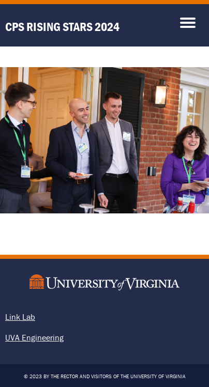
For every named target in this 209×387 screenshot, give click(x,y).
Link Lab (20, 317)
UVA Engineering (34, 337)
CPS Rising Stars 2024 (62, 26)
